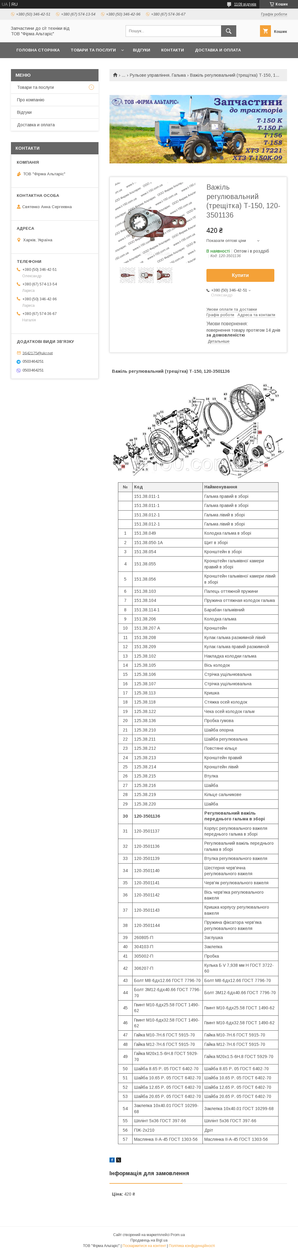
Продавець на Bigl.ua (149, 1240)
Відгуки (141, 50)
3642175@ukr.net (38, 353)
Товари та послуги (93, 50)
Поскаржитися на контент (144, 1246)
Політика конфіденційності (192, 1246)
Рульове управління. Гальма (158, 75)
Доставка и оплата (218, 50)
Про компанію (30, 99)
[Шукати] (228, 31)
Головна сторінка (38, 50)
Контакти (172, 50)
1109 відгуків (245, 4)
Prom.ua (178, 1235)
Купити (240, 275)
